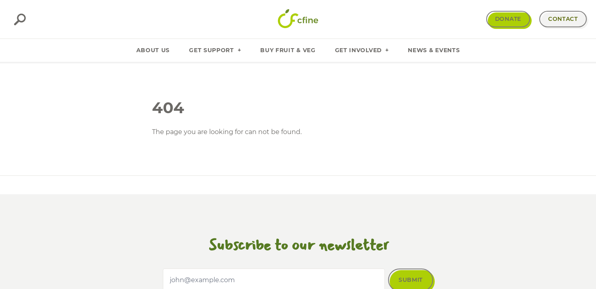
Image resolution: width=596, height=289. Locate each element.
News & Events (434, 50)
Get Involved (362, 50)
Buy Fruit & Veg (287, 50)
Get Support (215, 50)
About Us (153, 50)
